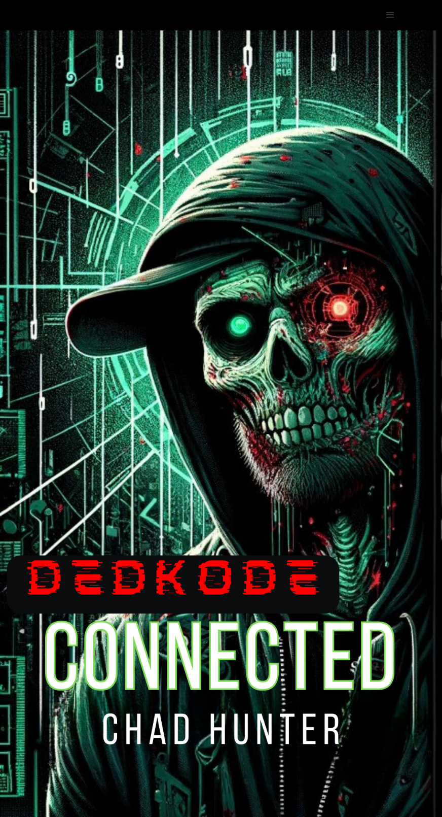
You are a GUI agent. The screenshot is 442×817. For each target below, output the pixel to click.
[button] (390, 15)
